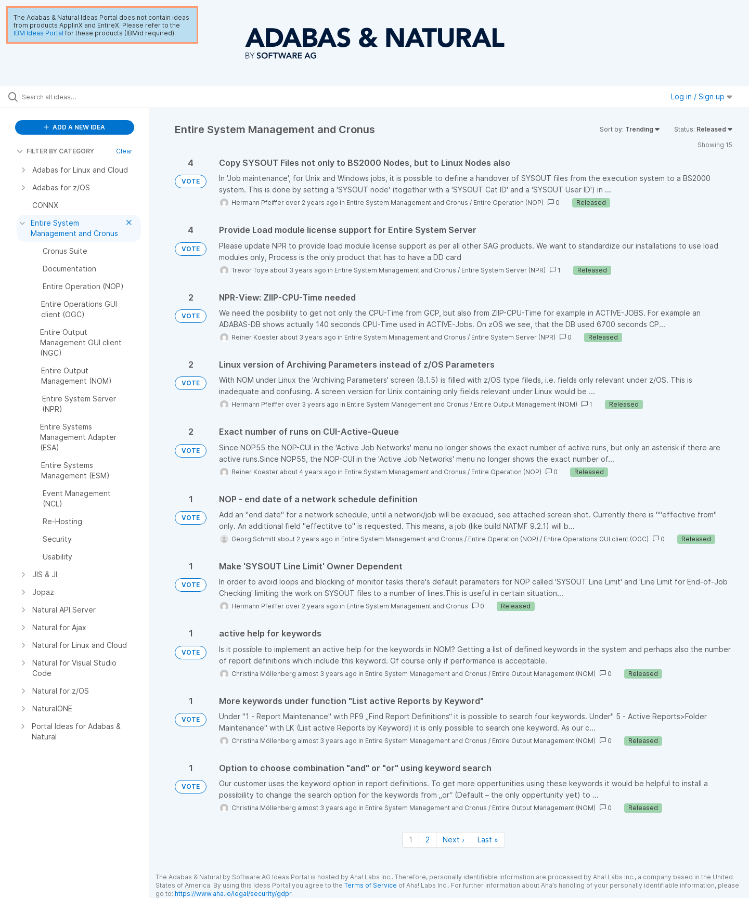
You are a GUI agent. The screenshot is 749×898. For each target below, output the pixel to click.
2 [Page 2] (427, 839)
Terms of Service (370, 885)
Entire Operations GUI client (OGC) (596, 539)
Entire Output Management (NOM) (525, 404)
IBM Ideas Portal (38, 33)
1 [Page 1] (410, 839)
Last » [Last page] (487, 839)
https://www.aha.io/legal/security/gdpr (233, 893)
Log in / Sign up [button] (701, 96)
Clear (124, 151)
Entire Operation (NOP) (508, 202)
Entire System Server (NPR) (503, 270)
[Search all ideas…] (88, 96)
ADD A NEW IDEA (74, 127)
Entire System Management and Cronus (407, 202)
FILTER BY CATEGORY (55, 151)
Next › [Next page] (453, 839)
